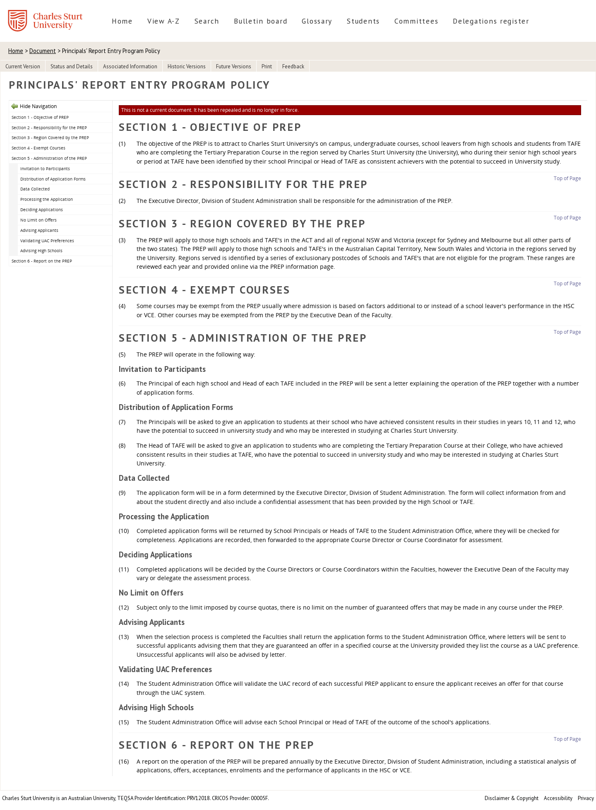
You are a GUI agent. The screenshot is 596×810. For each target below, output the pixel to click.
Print (267, 66)
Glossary (317, 21)
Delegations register (491, 21)
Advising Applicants (39, 230)
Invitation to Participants (45, 168)
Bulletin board (260, 21)
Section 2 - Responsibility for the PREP (49, 127)
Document (42, 51)
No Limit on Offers (38, 220)
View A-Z (163, 21)
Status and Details (71, 66)
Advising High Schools (41, 250)
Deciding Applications (41, 209)
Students (363, 21)
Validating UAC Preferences (47, 240)
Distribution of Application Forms (53, 179)
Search (207, 21)
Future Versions (233, 66)
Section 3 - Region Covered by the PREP (50, 137)
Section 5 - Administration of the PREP (49, 158)
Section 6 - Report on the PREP (42, 261)
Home (122, 21)
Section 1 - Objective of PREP (40, 117)
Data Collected (35, 189)
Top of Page (567, 178)
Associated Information (130, 66)
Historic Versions (187, 66)
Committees (416, 21)
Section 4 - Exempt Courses (38, 148)
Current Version (22, 66)
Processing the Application (46, 199)
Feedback (293, 66)
